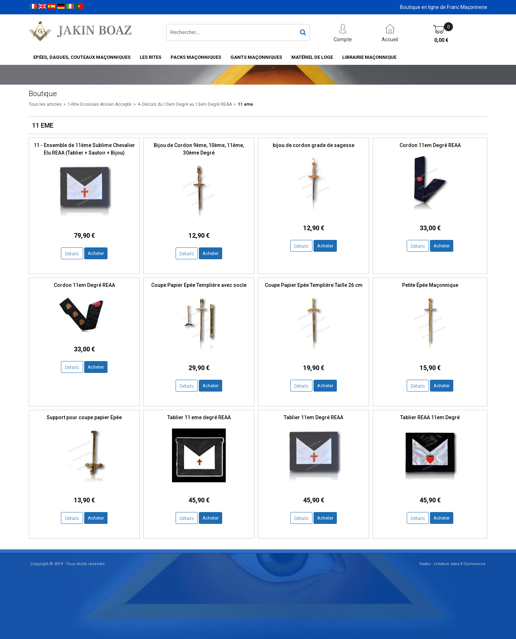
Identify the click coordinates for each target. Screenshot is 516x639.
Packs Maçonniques (196, 57)
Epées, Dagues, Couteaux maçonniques (81, 57)
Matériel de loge (312, 57)
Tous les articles (45, 104)
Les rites (150, 57)
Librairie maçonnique (369, 57)
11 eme (245, 104)
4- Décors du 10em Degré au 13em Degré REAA (185, 104)
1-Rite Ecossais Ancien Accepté (100, 104)
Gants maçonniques (256, 57)
